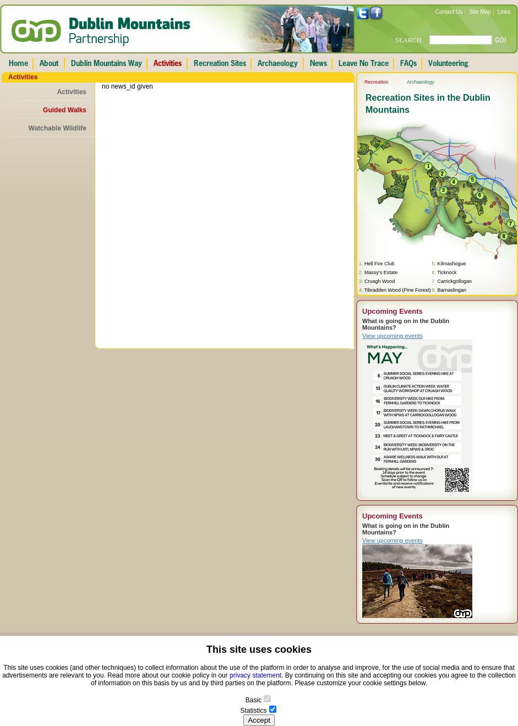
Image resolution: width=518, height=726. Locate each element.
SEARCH (408, 40)
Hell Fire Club (379, 263)
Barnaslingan (451, 290)
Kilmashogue (451, 263)
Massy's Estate (380, 272)
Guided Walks (64, 110)
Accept (259, 720)
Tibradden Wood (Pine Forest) (397, 290)
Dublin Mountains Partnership (101, 32)
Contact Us (448, 12)
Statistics (253, 710)
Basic (253, 700)
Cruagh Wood (379, 281)
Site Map (479, 12)
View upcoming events (392, 335)
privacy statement (255, 675)
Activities (71, 92)
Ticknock (446, 272)
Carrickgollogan (454, 281)
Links (504, 12)
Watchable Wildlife (57, 128)
